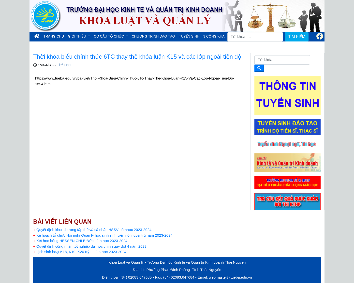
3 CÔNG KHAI (214, 36)
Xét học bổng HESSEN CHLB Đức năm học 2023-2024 (80, 241)
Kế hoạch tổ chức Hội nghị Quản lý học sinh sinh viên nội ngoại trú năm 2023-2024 (103, 235)
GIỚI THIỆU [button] (77, 36)
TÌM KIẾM (296, 37)
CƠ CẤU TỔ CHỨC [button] (109, 36)
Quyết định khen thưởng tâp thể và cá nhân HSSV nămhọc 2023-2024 (92, 230)
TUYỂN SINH (189, 36)
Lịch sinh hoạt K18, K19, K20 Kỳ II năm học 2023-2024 (79, 252)
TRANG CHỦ (55, 36)
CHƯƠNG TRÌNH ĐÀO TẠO (153, 36)
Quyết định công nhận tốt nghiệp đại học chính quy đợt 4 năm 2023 (90, 246)
